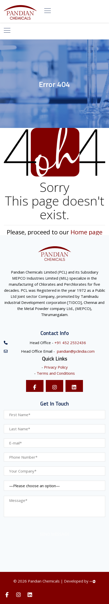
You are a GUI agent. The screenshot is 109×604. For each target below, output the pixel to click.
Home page (86, 232)
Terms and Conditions (56, 373)
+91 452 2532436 (69, 342)
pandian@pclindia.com (75, 351)
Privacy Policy (56, 367)
